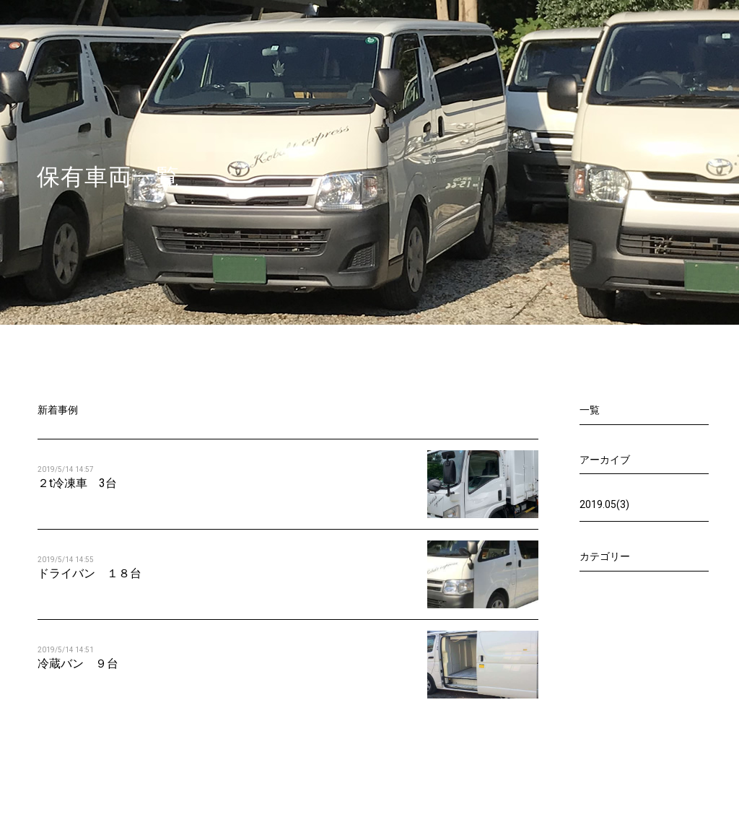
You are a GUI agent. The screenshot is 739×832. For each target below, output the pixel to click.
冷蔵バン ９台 (78, 663)
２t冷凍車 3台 (77, 483)
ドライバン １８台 (89, 573)
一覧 (590, 410)
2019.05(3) (604, 504)
